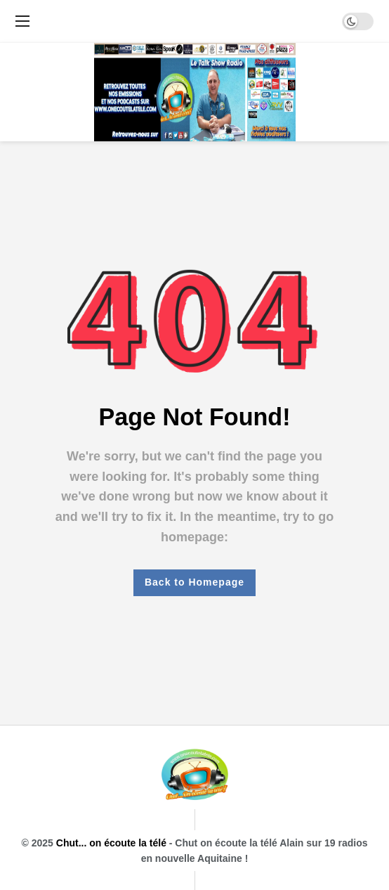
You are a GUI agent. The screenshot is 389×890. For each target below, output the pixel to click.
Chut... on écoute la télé (111, 843)
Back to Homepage (194, 582)
